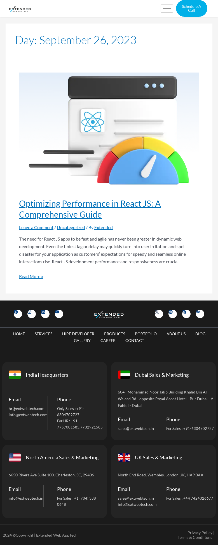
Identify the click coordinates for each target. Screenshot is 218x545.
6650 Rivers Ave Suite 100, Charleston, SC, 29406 (51, 474)
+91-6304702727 (198, 428)
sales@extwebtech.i (135, 498)
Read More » (31, 276)
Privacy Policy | (200, 532)
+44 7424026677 (198, 498)
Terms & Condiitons (195, 537)
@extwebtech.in (29, 498)
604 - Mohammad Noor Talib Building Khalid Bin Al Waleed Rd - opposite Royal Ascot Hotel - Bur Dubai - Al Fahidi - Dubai (166, 399)
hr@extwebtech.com (26, 408)
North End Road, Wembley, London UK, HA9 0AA (160, 474)
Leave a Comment (36, 227)
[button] (191, 8)
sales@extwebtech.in (136, 428)
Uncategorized (71, 227)
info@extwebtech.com (28, 414)
